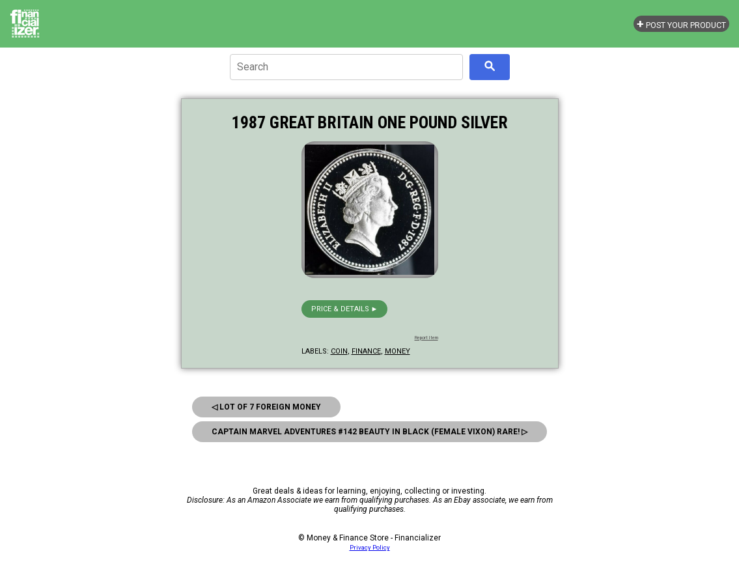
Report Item (426, 338)
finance (366, 351)
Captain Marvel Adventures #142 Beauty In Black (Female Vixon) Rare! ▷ (369, 431)
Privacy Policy (370, 547)
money (397, 351)
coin (339, 351)
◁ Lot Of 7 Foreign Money (266, 407)
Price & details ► (344, 309)
